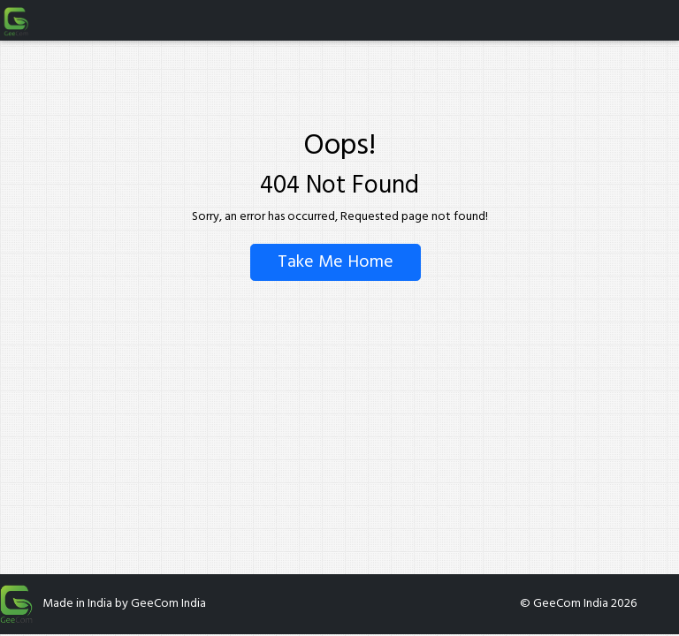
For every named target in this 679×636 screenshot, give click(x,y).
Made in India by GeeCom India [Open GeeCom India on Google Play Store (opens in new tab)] (124, 604)
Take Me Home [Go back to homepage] (335, 262)
